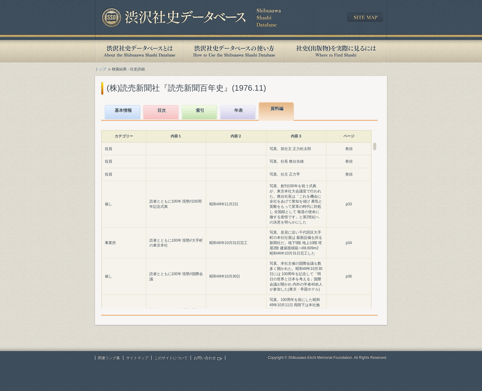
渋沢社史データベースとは (139, 51)
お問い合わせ (205, 358)
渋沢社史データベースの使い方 (234, 51)
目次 (161, 110)
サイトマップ (137, 358)
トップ (100, 69)
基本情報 (123, 110)
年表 (238, 110)
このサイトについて (171, 358)
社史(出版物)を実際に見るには (336, 51)
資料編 (277, 108)
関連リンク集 (109, 358)
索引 (200, 110)
